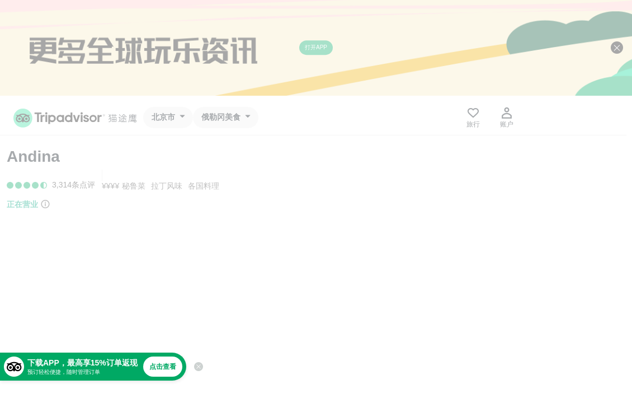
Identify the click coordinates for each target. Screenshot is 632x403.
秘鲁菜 (133, 185)
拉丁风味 (166, 185)
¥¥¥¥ (110, 185)
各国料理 (203, 185)
